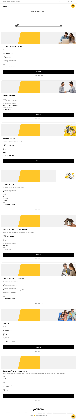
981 (69, 1)
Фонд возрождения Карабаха (59, 413)
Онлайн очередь (63, 1)
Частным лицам (6, 1)
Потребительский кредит (12, 47)
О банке (18, 1)
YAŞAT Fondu (70, 413)
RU (73, 1)
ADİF (44, 413)
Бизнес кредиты (9, 95)
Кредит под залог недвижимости (15, 230)
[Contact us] (73, 416)
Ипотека (6, 324)
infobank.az (49, 413)
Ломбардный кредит (10, 139)
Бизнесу (13, 1)
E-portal (40, 413)
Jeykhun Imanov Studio (41, 415)
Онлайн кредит (8, 185)
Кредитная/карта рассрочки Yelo (15, 371)
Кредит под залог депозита (13, 279)
